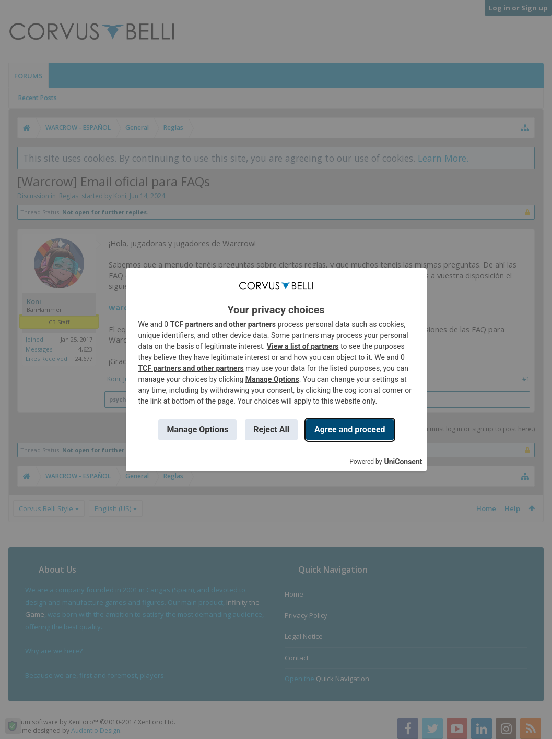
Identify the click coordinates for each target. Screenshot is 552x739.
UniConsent (403, 461)
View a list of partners (303, 346)
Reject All (271, 429)
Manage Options (272, 379)
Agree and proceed (349, 429)
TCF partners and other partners (223, 324)
